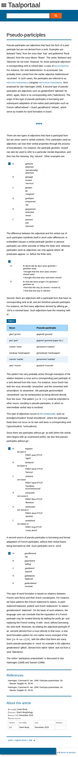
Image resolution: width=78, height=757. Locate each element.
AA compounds (47, 414)
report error (20, 740)
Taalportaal (24, 5)
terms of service (68, 752)
